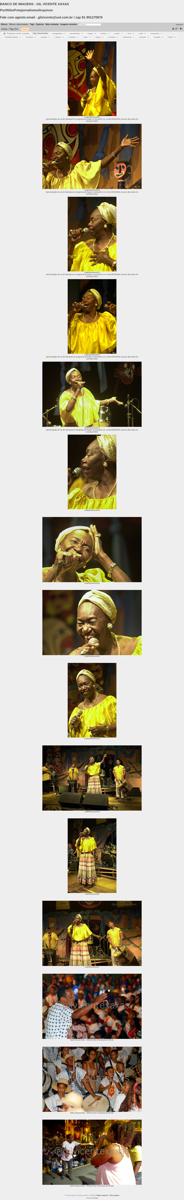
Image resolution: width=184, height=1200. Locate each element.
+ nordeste (73, 37)
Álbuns (4, 24)
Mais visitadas (52, 24)
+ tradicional (128, 37)
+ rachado (158, 37)
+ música (59, 37)
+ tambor (105, 33)
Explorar (40, 24)
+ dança (98, 37)
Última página (114, 1195)
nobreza (25, 29)
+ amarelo (143, 37)
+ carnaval (112, 37)
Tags (32, 24)
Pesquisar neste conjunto (18, 33)
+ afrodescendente (12, 37)
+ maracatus (156, 33)
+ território (30, 37)
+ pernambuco (76, 33)
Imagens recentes (68, 24)
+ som (130, 33)
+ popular (45, 37)
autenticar (179, 24)
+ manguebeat (58, 33)
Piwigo (96, 1198)
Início (4, 29)
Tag (11, 29)
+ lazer (87, 37)
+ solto (142, 33)
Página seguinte (102, 1195)
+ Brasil (171, 37)
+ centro (118, 33)
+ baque (91, 33)
